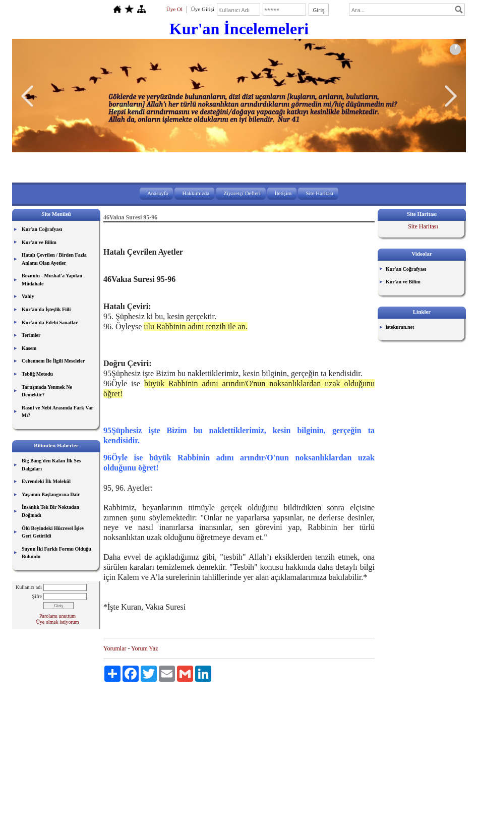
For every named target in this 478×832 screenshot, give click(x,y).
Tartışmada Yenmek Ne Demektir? (47, 391)
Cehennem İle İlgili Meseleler (53, 361)
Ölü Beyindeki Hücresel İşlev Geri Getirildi (53, 532)
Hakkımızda (195, 193)
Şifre (37, 596)
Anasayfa (157, 193)
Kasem (29, 348)
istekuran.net (400, 327)
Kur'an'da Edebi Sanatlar (50, 322)
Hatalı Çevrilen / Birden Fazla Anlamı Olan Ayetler (54, 259)
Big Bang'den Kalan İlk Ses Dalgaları (51, 464)
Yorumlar (114, 648)
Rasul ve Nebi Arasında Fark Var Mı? (57, 412)
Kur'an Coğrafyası (42, 229)
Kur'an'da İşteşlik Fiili (46, 309)
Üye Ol (174, 9)
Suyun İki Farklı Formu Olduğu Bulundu (56, 553)
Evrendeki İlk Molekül (46, 481)
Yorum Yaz (144, 648)
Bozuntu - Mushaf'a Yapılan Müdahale (52, 279)
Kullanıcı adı (29, 587)
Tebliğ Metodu (37, 374)
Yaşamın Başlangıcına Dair (51, 494)
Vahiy (28, 296)
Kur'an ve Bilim (39, 242)
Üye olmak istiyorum (57, 622)
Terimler (31, 335)
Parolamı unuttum (57, 616)
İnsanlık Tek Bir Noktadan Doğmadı (50, 511)
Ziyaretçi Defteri (242, 193)
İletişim (283, 193)
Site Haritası (319, 193)
